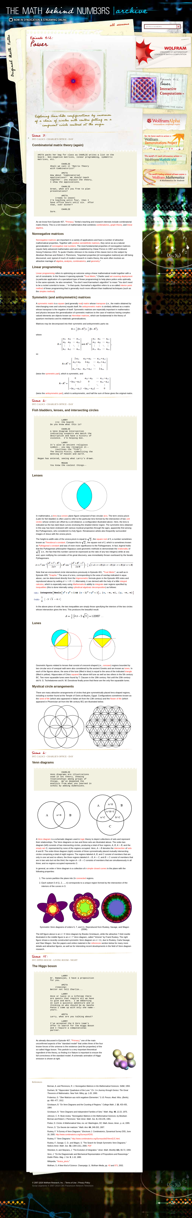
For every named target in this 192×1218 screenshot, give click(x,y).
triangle (128, 671)
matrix (86, 303)
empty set (40, 848)
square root (101, 539)
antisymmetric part (53, 393)
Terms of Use (70, 1183)
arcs (105, 516)
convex (64, 516)
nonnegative (57, 246)
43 (109, 1165)
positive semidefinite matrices (86, 243)
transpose (100, 303)
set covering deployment (121, 276)
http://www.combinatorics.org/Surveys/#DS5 (74, 1134)
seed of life (44, 698)
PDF (89, 1146)
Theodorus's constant (55, 542)
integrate (99, 584)
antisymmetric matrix (91, 306)
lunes (127, 668)
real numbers (70, 246)
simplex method (46, 291)
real (80, 303)
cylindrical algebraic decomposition (89, 587)
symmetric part (52, 373)
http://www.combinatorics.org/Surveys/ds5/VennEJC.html (96, 1139)
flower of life (116, 698)
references (96, 943)
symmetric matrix (46, 303)
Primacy (69, 222)
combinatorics (102, 225)
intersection (119, 848)
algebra (59, 261)
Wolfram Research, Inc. (53, 1183)
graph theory (116, 225)
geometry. (95, 261)
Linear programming (45, 273)
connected (81, 878)
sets (130, 848)
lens (55, 516)
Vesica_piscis (63, 1161)
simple (90, 868)
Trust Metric (90, 276)
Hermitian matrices (80, 315)
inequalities (41, 587)
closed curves (100, 868)
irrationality (123, 549)
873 (116, 1165)
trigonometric (82, 578)
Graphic (53, 575)
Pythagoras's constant (49, 546)
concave (107, 665)
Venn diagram (44, 839)
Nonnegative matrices (46, 240)
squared (75, 674)
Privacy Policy (84, 1183)
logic (82, 839)
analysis (68, 261)
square (61, 303)
